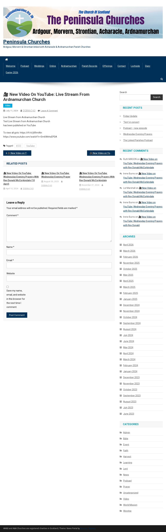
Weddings (39, 66)
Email (10, 260)
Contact (122, 66)
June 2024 (128, 341)
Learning (127, 462)
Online (52, 66)
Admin (126, 432)
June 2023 (128, 413)
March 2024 (129, 359)
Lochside (135, 66)
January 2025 (130, 299)
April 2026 (128, 244)
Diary (147, 66)
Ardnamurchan (69, 66)
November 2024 (131, 311)
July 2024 (128, 335)
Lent (125, 468)
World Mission (130, 505)
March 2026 (129, 251)
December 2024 (131, 305)
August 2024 (129, 329)
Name (10, 247)
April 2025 (128, 281)
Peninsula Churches (26, 42)
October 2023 (130, 389)
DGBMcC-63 (29, 110)
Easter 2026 (12, 72)
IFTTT (18, 146)
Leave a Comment (49, 110)
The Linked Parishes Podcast (138, 140)
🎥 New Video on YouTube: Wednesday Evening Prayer (55, 175)
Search (123, 92)
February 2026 (130, 257)
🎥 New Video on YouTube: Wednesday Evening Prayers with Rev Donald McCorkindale (19, 153)
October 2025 (130, 269)
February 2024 (130, 365)
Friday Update (130, 116)
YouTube (30, 146)
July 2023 (128, 407)
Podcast (25, 66)
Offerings (107, 66)
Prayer (126, 486)
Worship (127, 511)
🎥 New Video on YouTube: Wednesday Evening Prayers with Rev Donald (142, 221)
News (126, 474)
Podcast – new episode (135, 128)
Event (126, 444)
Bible (125, 438)
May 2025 (128, 275)
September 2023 (132, 395)
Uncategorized (130, 492)
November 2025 (131, 263)
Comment (12, 215)
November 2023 (131, 383)
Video (7, 105)
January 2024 (130, 371)
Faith (125, 450)
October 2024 (130, 317)
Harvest (127, 456)
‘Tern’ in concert (131, 122)
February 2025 (130, 293)
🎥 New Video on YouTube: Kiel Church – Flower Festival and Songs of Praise (102, 153)
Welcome (10, 66)
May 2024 (128, 347)
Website (10, 273)
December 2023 (131, 377)
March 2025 (129, 287)
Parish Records (89, 66)
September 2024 (132, 323)
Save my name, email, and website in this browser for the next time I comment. (16, 298)
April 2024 (128, 353)
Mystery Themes (87, 528)
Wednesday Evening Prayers (137, 134)
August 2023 (129, 401)
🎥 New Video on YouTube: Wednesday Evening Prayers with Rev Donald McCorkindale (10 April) (21, 178)
